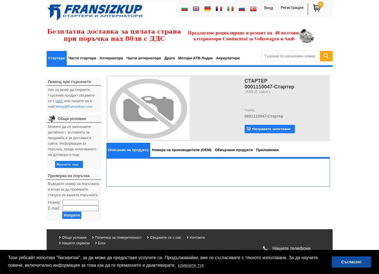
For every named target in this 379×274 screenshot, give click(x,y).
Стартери (56, 58)
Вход (268, 8)
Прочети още (68, 164)
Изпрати (72, 215)
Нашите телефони (292, 248)
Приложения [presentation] (267, 150)
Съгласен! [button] (351, 262)
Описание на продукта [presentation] (128, 150)
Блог (102, 243)
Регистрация (292, 7)
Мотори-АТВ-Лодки (195, 58)
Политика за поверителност (118, 237)
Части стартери (82, 58)
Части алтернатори (144, 58)
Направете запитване (271, 129)
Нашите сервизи (76, 243)
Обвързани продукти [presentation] (234, 150)
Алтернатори (111, 58)
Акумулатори (228, 58)
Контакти (197, 237)
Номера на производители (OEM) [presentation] (181, 150)
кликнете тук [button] (191, 265)
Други (170, 58)
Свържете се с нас (165, 237)
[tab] (128, 150)
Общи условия (74, 237)
